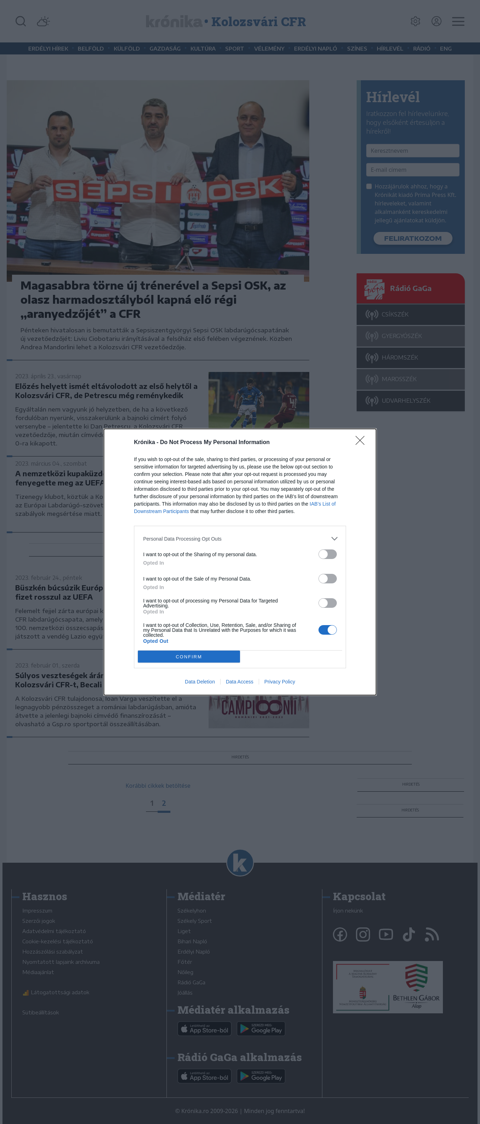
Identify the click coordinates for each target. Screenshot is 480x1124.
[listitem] (240, 538)
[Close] (362, 442)
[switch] (327, 554)
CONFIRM (189, 656)
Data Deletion (200, 682)
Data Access (239, 682)
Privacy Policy (279, 682)
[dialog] (240, 562)
